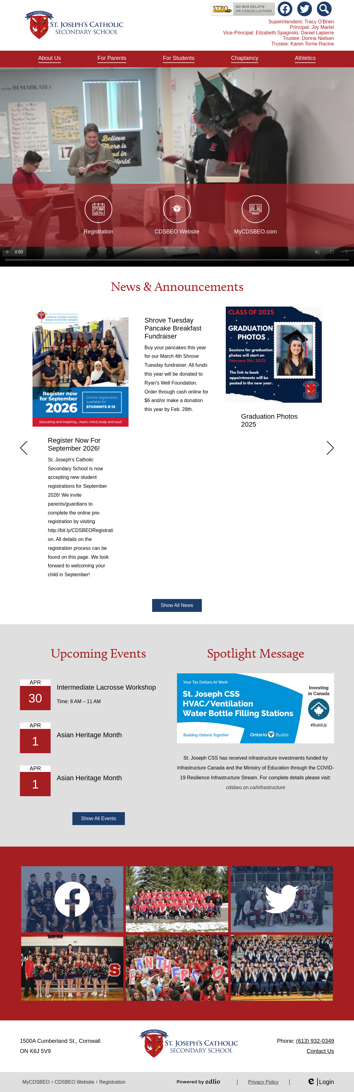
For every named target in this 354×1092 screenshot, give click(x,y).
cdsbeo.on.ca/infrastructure (255, 787)
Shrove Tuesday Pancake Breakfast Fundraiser (172, 328)
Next (330, 448)
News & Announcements (177, 286)
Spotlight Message (255, 653)
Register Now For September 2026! (74, 444)
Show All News (177, 605)
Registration (112, 1082)
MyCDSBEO (36, 1082)
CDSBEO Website (74, 1082)
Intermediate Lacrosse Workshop (106, 687)
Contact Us (320, 1051)
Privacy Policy (263, 1082)
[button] (49, 59)
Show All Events (98, 818)
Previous (23, 448)
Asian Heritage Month (89, 735)
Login (320, 1082)
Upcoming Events (98, 653)
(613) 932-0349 (315, 1041)
